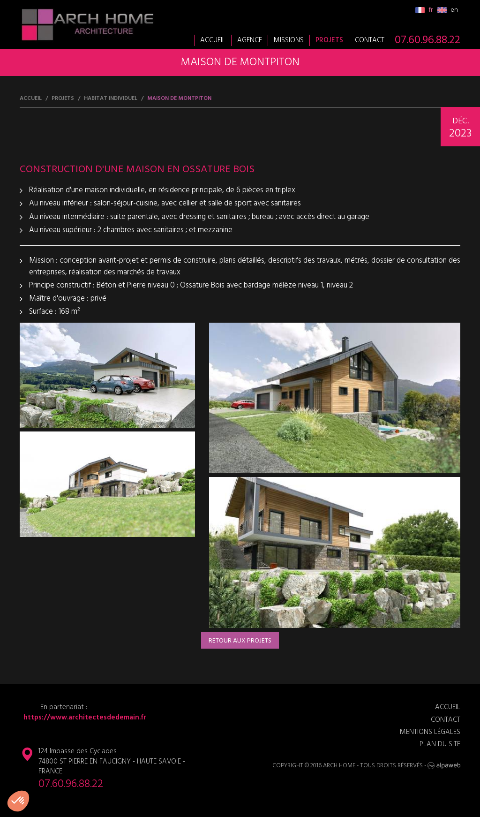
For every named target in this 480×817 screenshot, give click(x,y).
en (447, 10)
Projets (329, 40)
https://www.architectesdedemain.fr (83, 718)
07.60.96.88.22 (427, 40)
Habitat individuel (110, 99)
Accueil (212, 40)
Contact (369, 40)
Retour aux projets (240, 640)
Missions (289, 40)
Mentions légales (430, 732)
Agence (249, 40)
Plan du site (440, 744)
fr (424, 10)
